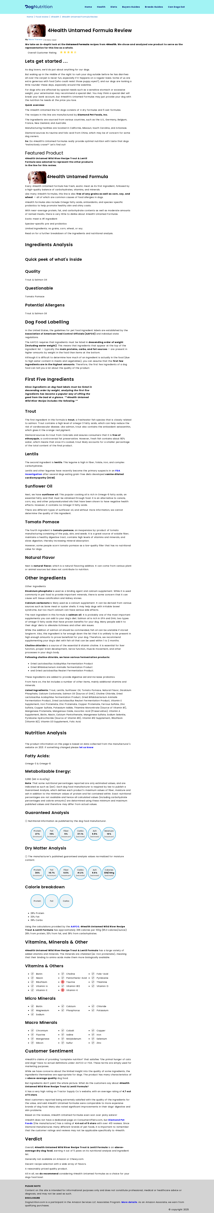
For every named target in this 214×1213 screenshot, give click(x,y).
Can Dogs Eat (176, 6)
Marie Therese (36, 39)
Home (88, 6)
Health (101, 6)
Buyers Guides (131, 6)
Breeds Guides (154, 6)
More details (129, 1202)
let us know (86, 747)
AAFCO (75, 926)
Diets (114, 6)
